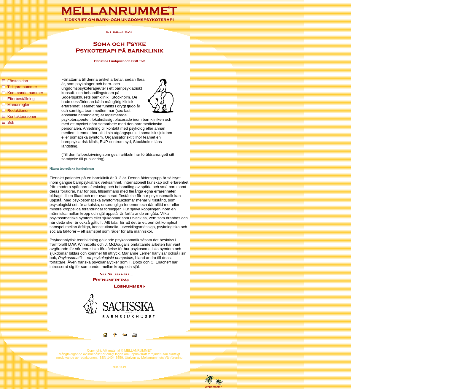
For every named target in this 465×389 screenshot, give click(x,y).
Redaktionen (18, 110)
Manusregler (18, 104)
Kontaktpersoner (21, 116)
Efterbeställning (21, 98)
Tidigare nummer (22, 87)
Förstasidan (17, 81)
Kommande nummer (25, 92)
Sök (10, 122)
